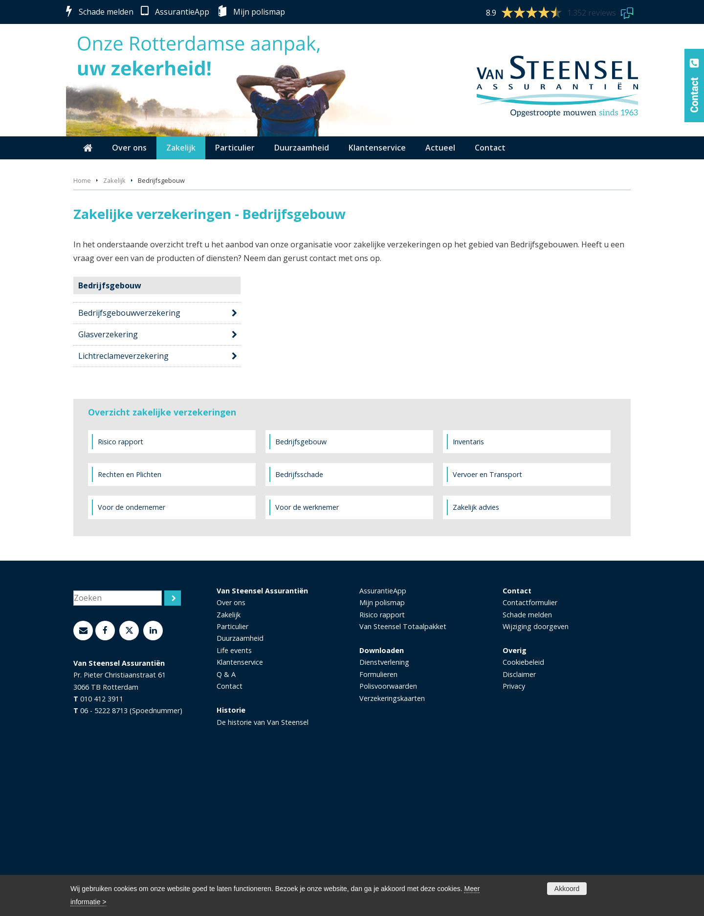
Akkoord (566, 889)
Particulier (232, 775)
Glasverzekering (108, 483)
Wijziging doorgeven (536, 775)
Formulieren (378, 823)
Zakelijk (114, 329)
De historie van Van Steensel (262, 870)
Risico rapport (382, 762)
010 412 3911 (101, 847)
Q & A (226, 823)
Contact (229, 834)
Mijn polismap (259, 11)
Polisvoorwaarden (388, 834)
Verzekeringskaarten (392, 846)
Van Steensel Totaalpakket (402, 775)
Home (82, 329)
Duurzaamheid (240, 786)
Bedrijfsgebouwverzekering (129, 461)
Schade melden (106, 11)
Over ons (231, 751)
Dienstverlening (384, 810)
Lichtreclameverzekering (123, 504)
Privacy (514, 834)
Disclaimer (519, 823)
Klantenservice (240, 810)
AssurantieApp (182, 11)
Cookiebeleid (523, 810)
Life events (234, 799)
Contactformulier (530, 751)
